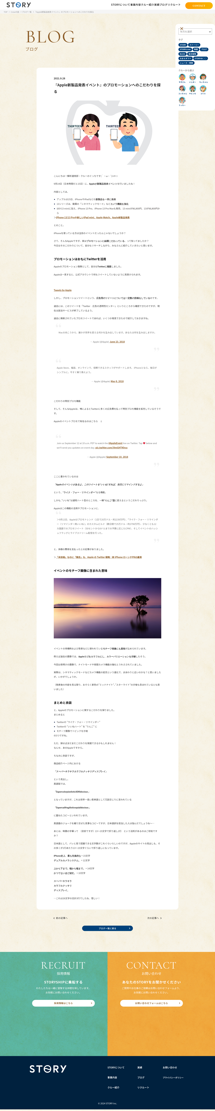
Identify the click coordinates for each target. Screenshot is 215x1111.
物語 (197, 47)
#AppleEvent (115, 443)
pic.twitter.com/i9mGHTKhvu (111, 447)
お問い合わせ (170, 1069)
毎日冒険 (185, 58)
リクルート (143, 1089)
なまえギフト (198, 58)
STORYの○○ (187, 63)
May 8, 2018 (117, 381)
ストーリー (195, 42)
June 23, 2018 (117, 341)
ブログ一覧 (27, 11)
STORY (184, 42)
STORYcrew (186, 47)
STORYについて (116, 1069)
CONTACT (199, 5)
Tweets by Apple (63, 290)
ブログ (184, 52)
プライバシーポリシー (173, 1079)
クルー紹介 (113, 1089)
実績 (139, 1069)
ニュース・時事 (188, 68)
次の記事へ (153, 918)
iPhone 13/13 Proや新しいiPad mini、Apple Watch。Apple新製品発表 (93, 217)
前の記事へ (62, 918)
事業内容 (112, 1079)
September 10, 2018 (117, 456)
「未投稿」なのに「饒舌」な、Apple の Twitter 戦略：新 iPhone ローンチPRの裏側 (99, 557)
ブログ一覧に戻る (107, 928)
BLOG (193, 52)
